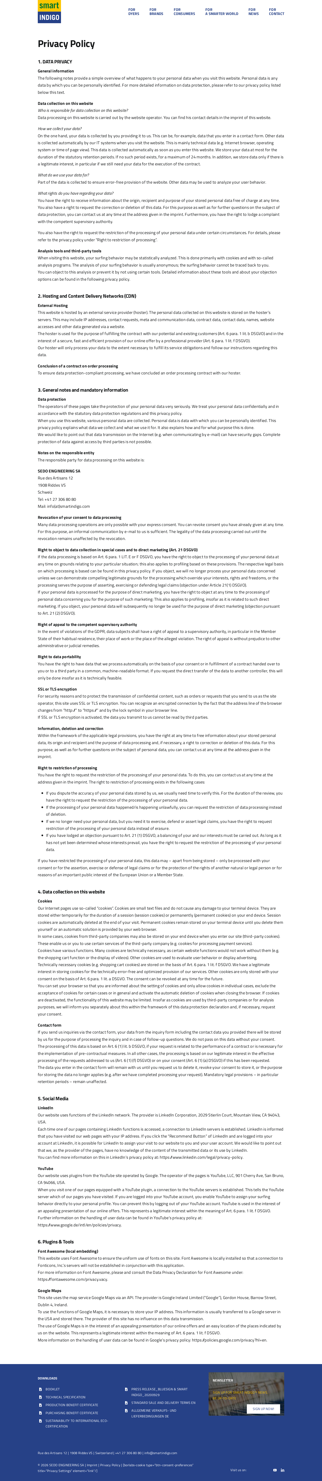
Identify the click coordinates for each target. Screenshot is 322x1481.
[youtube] (275, 1470)
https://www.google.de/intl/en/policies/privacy (79, 1225)
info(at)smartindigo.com (68, 506)
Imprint (92, 1465)
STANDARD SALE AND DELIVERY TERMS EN (163, 1402)
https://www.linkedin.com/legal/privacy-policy (201, 1157)
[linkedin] (282, 1470)
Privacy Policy (110, 1465)
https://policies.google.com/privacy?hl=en (229, 1340)
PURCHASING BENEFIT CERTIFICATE (72, 1412)
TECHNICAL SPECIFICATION (65, 1397)
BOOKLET (53, 1389)
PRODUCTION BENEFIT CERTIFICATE (72, 1404)
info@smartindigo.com (160, 1452)
